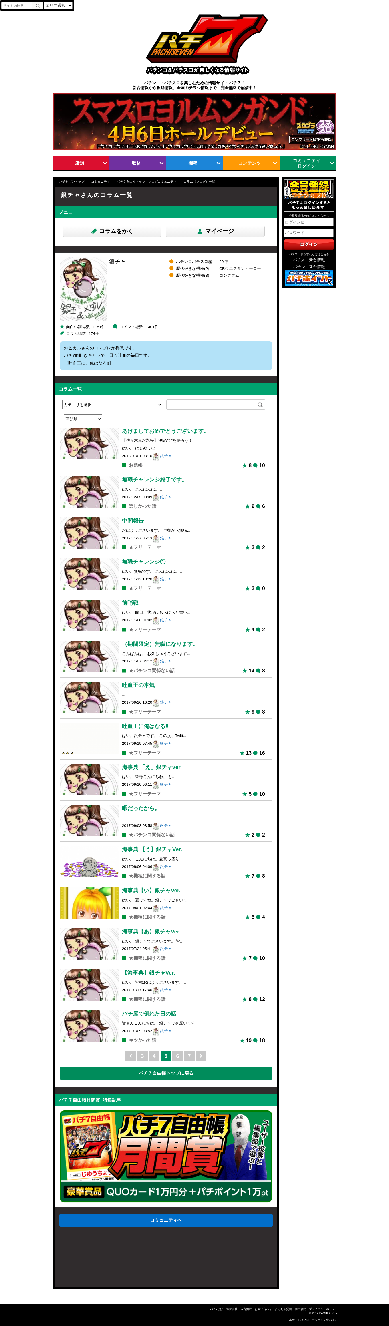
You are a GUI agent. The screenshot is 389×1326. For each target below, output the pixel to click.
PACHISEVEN (328, 1313)
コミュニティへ (166, 1220)
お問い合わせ (263, 1309)
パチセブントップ (71, 181)
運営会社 (232, 1309)
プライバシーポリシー (323, 1309)
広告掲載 (246, 1309)
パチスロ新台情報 (309, 260)
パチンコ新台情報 (309, 267)
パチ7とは (216, 1309)
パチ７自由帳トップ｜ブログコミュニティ (147, 181)
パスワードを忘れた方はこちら (309, 254)
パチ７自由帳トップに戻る (166, 1073)
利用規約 (300, 1309)
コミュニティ (100, 181)
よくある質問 (283, 1309)
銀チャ (166, 456)
